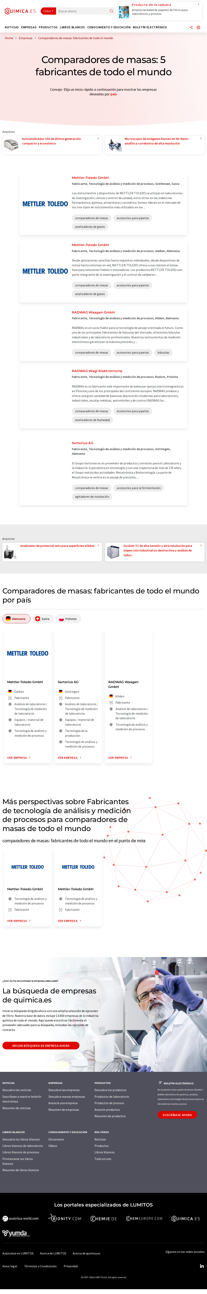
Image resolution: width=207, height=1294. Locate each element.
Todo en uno (102, 1159)
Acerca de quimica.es (86, 1253)
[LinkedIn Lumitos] (202, 1266)
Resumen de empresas (63, 1110)
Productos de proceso (109, 1103)
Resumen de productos (110, 1116)
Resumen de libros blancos (20, 1170)
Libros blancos (104, 1152)
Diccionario (56, 1139)
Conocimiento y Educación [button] (109, 27)
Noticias (100, 1139)
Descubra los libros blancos (21, 1139)
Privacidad (71, 1266)
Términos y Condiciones (40, 1266)
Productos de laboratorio (111, 1097)
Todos (47, 11)
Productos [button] (48, 27)
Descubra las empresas (64, 1090)
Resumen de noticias (16, 1108)
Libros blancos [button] (72, 27)
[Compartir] (191, 27)
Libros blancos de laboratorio (22, 1146)
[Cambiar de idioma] (198, 27)
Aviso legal (9, 1266)
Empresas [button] (29, 27)
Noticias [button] (12, 27)
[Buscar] (111, 11)
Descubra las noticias (16, 1090)
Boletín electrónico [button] (150, 27)
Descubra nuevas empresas (66, 1097)
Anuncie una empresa (62, 1103)
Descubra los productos (110, 1090)
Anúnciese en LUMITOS (18, 1253)
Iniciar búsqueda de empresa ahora (41, 1046)
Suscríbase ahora (177, 1115)
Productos (101, 1146)
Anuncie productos (107, 1110)
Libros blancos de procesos (20, 1152)
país (114, 94)
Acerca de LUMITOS (53, 1253)
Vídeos (52, 1146)
